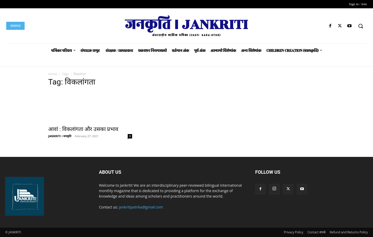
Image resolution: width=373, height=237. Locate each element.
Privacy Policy (293, 232)
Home (52, 74)
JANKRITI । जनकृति (59, 136)
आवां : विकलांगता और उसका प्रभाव (83, 129)
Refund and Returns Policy (349, 232)
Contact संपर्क (316, 232)
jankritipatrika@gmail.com (141, 207)
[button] (360, 26)
